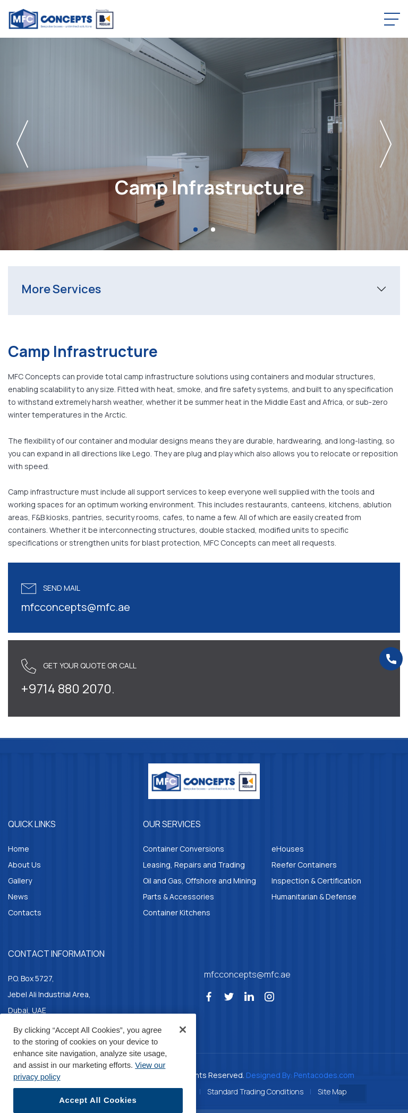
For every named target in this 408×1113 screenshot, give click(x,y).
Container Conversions (183, 849)
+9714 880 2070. (68, 688)
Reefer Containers (304, 865)
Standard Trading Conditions (255, 1091)
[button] (57, 144)
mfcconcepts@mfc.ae (75, 607)
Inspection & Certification (316, 881)
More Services (61, 289)
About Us (24, 865)
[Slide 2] (213, 229)
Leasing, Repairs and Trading (194, 865)
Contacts (24, 912)
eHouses (287, 849)
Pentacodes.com (324, 1075)
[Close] (182, 1046)
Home (18, 849)
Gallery (20, 881)
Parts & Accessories (178, 896)
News (18, 896)
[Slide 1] (195, 229)
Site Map (332, 1091)
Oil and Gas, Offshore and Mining (199, 881)
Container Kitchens (176, 912)
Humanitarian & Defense (313, 896)
